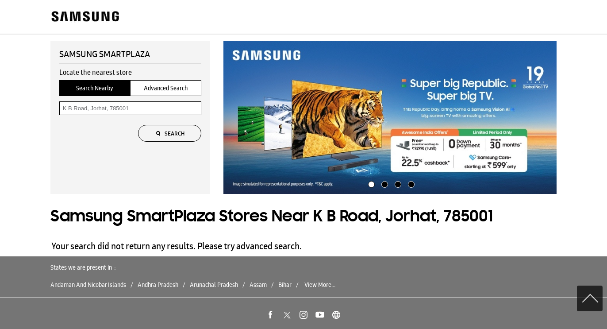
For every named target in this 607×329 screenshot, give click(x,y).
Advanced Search (166, 88)
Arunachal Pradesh (214, 284)
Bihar (285, 284)
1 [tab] (370, 183)
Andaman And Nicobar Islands (88, 284)
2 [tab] (383, 183)
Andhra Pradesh (158, 284)
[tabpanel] (390, 117)
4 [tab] (410, 183)
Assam (258, 284)
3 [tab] (397, 183)
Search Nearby (94, 88)
